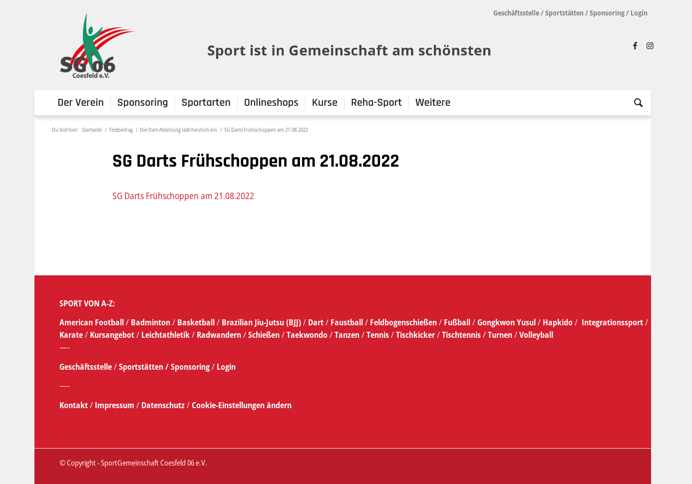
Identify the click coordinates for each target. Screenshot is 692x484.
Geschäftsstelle (516, 12)
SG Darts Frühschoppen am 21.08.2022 (183, 195)
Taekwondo (307, 334)
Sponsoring (607, 12)
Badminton (151, 322)
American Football (91, 322)
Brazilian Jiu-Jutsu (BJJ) (261, 322)
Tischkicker (415, 334)
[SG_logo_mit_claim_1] (276, 45)
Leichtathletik (164, 334)
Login (639, 12)
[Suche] (635, 102)
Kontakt (74, 405)
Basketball (197, 322)
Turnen (500, 334)
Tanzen (347, 334)
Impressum (115, 405)
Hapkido (558, 322)
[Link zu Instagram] (650, 45)
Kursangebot (112, 334)
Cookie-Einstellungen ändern (242, 405)
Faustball (347, 322)
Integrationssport (612, 322)
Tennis (377, 334)
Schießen (264, 334)
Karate (71, 334)
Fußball (458, 322)
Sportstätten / (144, 366)
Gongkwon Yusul (506, 322)
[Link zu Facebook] (635, 45)
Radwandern (219, 334)
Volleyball (536, 334)
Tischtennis (461, 334)
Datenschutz (163, 405)
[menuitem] (80, 102)
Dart (316, 322)
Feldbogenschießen (403, 322)
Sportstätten (564, 12)
